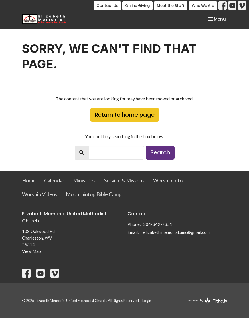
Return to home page (125, 115)
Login (146, 300)
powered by (207, 300)
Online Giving (137, 5)
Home (29, 180)
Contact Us (107, 5)
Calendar (54, 180)
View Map (31, 251)
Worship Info (168, 180)
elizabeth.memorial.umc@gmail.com (176, 232)
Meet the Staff (171, 5)
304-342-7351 (157, 224)
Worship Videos (39, 194)
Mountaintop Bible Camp (94, 194)
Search (160, 152)
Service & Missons (124, 180)
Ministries (84, 180)
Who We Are (203, 5)
